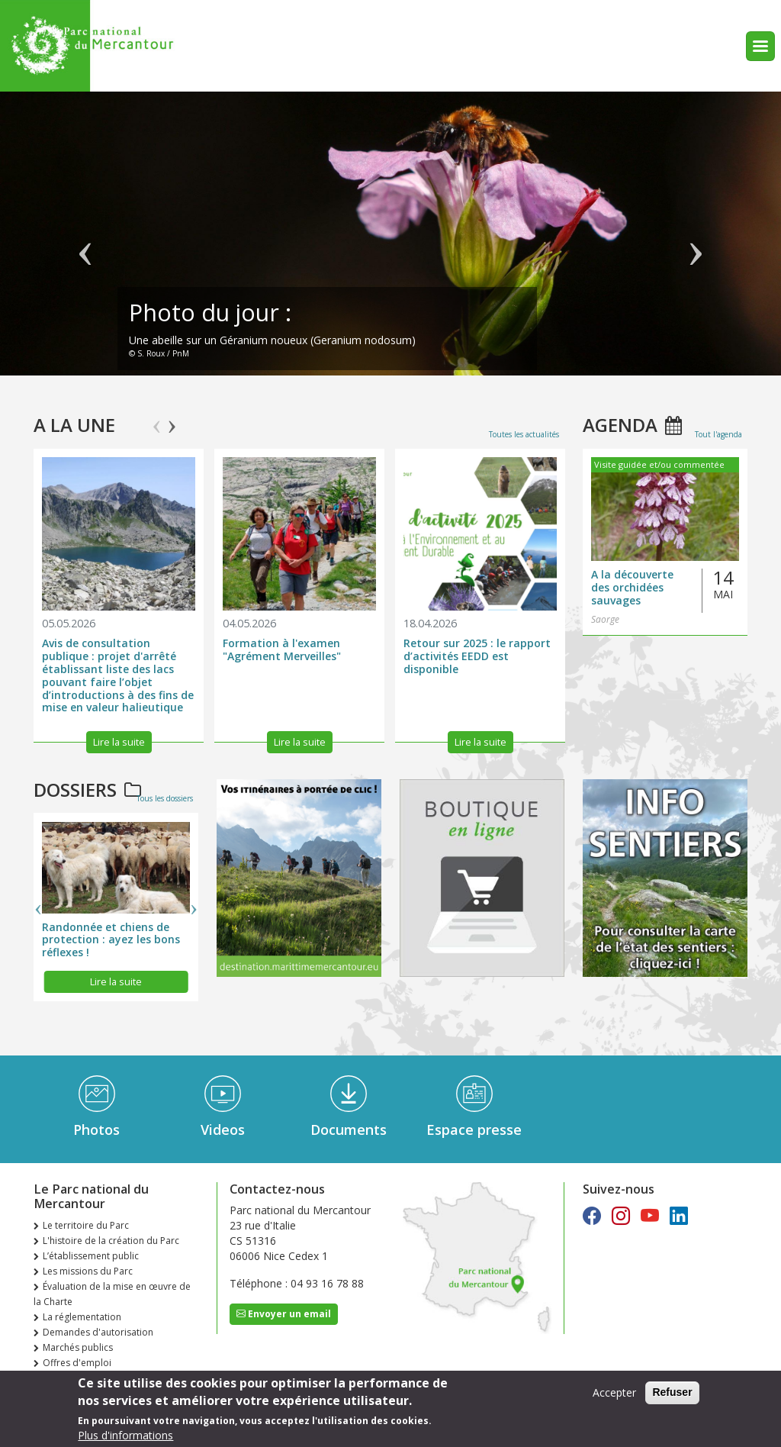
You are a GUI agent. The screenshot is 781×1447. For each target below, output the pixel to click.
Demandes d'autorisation (98, 1332)
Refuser (672, 1392)
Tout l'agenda (718, 434)
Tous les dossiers (165, 798)
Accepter (614, 1392)
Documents (348, 1129)
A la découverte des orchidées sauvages (632, 588)
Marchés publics (78, 1347)
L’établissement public (91, 1255)
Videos (223, 1129)
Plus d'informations (125, 1435)
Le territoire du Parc (86, 1225)
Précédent (85, 241)
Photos (96, 1129)
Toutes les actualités (524, 434)
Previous (157, 420)
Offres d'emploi (77, 1362)
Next (172, 420)
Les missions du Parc (88, 1271)
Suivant (695, 241)
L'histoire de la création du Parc (111, 1240)
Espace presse (474, 1129)
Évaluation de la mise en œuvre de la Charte (112, 1294)
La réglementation (82, 1316)
